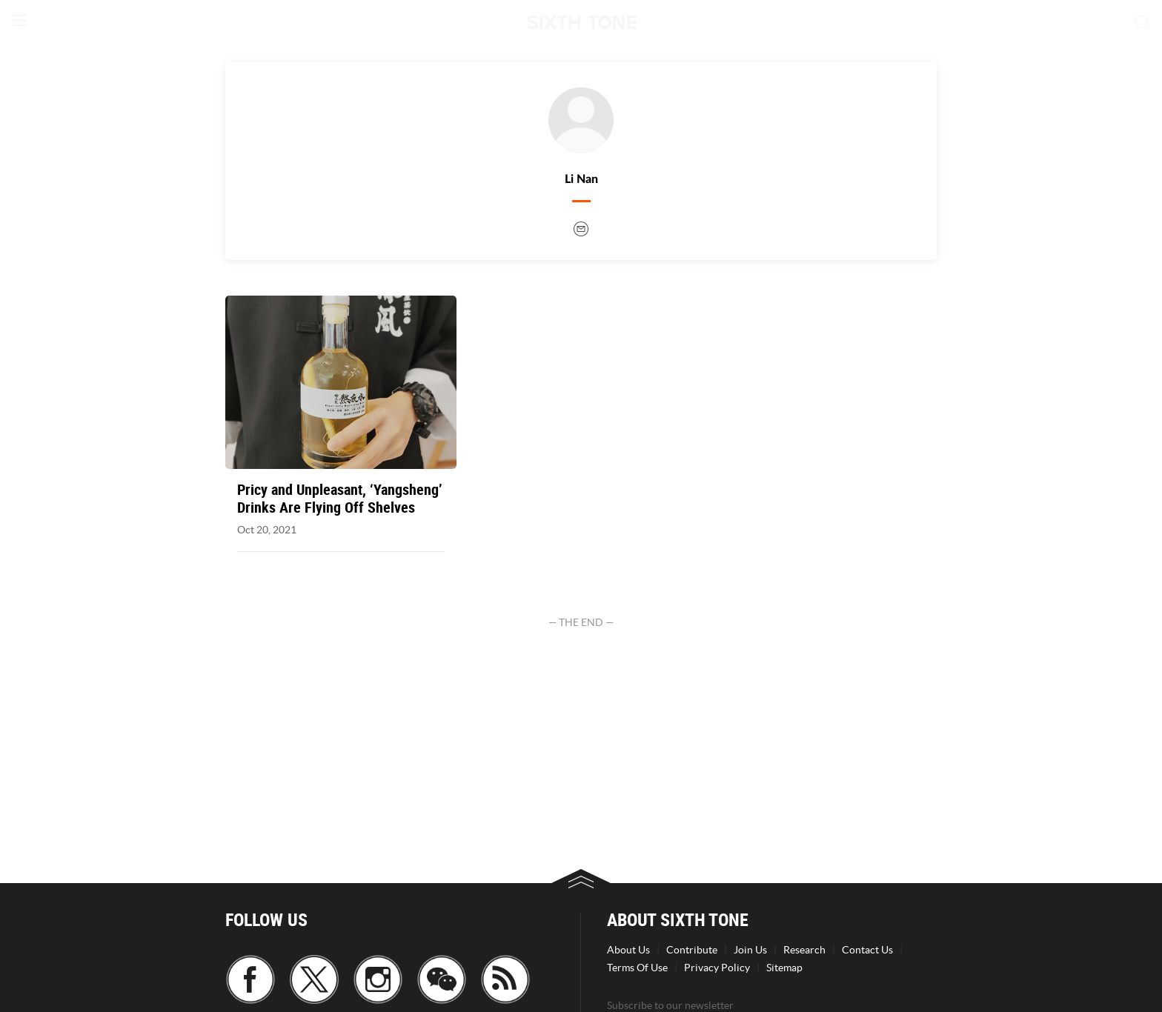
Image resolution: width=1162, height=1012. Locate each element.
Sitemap (784, 967)
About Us (628, 950)
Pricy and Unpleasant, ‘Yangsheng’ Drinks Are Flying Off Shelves (339, 498)
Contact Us (867, 950)
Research (804, 950)
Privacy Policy (717, 967)
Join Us (750, 950)
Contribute (691, 950)
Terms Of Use (637, 967)
